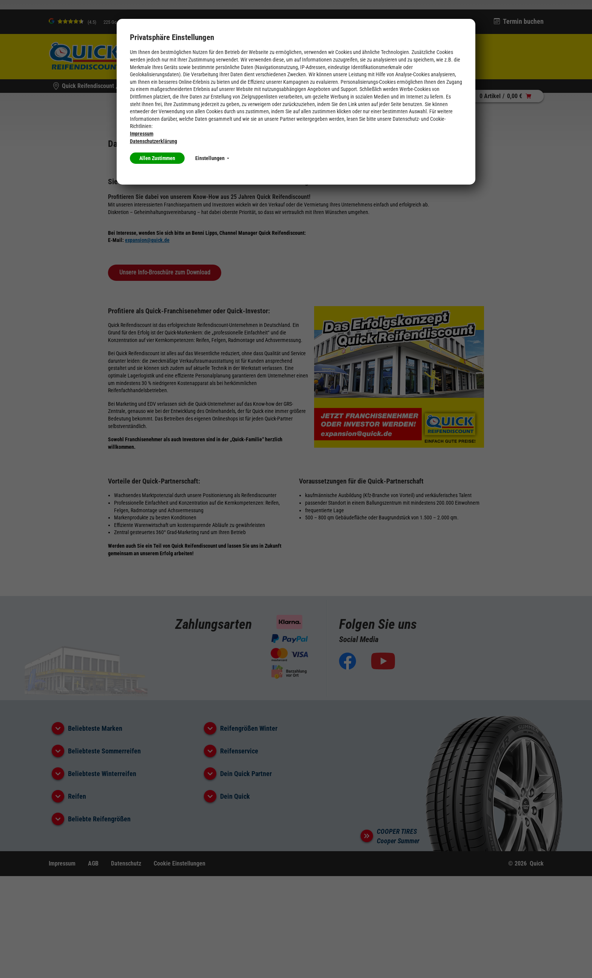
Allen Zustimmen (157, 158)
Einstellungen (212, 158)
